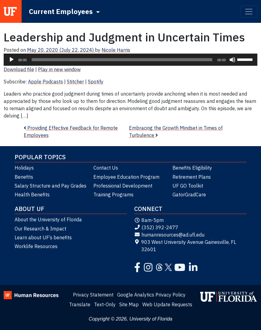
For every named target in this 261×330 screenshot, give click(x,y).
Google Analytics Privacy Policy (151, 295)
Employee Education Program (126, 177)
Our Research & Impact (40, 229)
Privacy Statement (93, 295)
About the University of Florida (48, 219)
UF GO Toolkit (187, 186)
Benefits (24, 177)
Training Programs (113, 194)
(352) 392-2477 (156, 227)
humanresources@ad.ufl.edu (169, 234)
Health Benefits (32, 194)
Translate (79, 304)
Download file (19, 69)
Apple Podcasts (45, 82)
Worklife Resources (36, 246)
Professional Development (122, 186)
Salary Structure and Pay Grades (50, 186)
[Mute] (232, 60)
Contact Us (105, 168)
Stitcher (75, 82)
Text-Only (105, 304)
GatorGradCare (189, 194)
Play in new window (59, 69)
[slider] (122, 59)
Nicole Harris (116, 50)
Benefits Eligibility (192, 168)
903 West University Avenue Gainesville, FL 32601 (185, 245)
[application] (130, 60)
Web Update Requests (167, 304)
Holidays (24, 168)
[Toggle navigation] (248, 11)
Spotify (95, 82)
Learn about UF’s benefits (43, 237)
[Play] (12, 60)
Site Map (129, 304)
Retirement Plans (191, 177)
